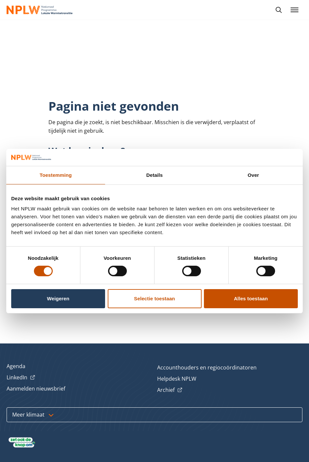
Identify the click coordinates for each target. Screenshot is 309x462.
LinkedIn (21, 378)
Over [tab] (253, 175)
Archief (170, 390)
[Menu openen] (294, 10)
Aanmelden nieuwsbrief (36, 388)
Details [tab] (154, 175)
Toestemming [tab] (56, 175)
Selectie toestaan (154, 298)
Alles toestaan (251, 298)
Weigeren (58, 298)
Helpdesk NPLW (176, 378)
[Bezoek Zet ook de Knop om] (22, 442)
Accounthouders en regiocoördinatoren (207, 367)
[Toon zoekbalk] (279, 10)
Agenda (16, 366)
